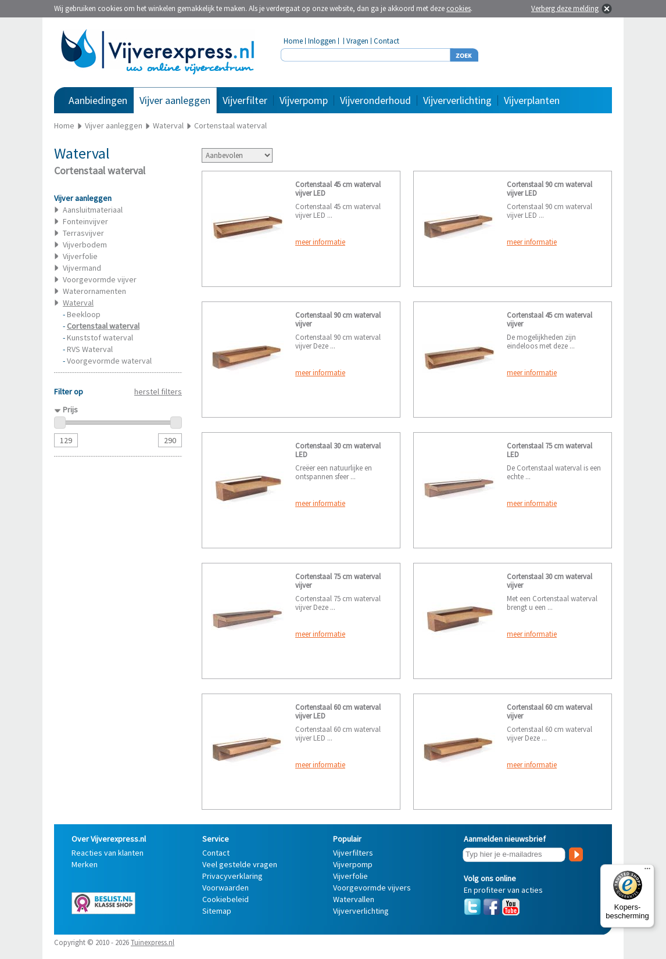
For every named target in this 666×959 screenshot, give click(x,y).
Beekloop (84, 314)
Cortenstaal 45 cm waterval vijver (549, 319)
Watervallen (353, 899)
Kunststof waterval (100, 337)
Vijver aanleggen (174, 100)
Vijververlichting (457, 100)
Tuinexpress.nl (152, 942)
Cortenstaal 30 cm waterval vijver (549, 581)
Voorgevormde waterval (109, 360)
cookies (458, 8)
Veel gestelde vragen (239, 864)
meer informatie (320, 242)
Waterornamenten (94, 291)
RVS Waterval (90, 349)
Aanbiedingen (98, 100)
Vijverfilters (353, 852)
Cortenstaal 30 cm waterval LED (338, 450)
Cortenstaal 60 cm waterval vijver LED (338, 711)
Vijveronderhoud (375, 100)
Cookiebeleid (225, 899)
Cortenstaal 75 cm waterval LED (549, 450)
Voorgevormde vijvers (372, 887)
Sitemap (216, 911)
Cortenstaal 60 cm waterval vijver (549, 711)
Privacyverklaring (232, 876)
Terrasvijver (83, 233)
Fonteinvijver (85, 221)
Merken (84, 864)
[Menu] (647, 871)
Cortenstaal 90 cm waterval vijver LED (549, 188)
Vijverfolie (80, 256)
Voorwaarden (225, 887)
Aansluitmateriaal (93, 209)
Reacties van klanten (107, 852)
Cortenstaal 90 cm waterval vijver (338, 319)
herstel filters (158, 391)
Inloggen (322, 41)
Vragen (357, 41)
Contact (386, 41)
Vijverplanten (532, 100)
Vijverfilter (245, 100)
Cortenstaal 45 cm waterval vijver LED (338, 188)
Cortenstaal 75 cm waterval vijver (338, 581)
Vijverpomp (304, 100)
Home (293, 41)
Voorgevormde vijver (100, 279)
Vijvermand (82, 268)
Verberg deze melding (565, 8)
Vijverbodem (85, 244)
